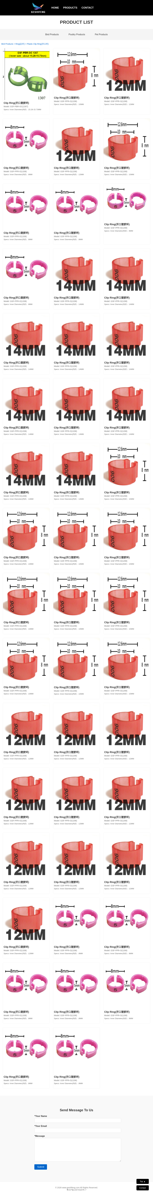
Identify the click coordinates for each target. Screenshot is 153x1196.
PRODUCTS (70, 7)
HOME (55, 7)
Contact (142, 1188)
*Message (39, 1136)
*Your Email (40, 1126)
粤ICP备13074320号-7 (76, 1190)
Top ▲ (142, 1181)
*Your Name (40, 1116)
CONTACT (87, 7)
